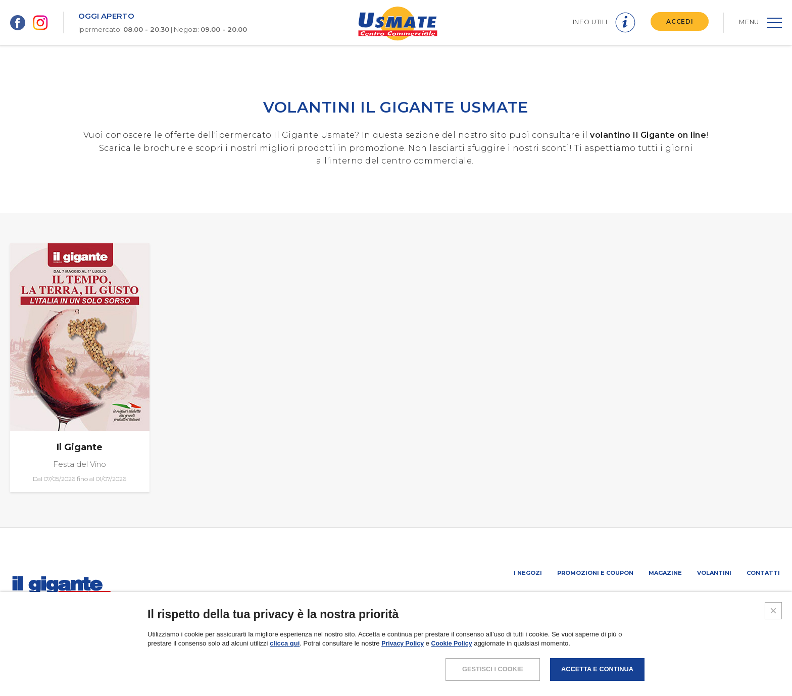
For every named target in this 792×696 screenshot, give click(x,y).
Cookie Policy (454, 687)
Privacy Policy (403, 687)
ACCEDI (678, 21)
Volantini (714, 572)
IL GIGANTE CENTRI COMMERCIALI (729, 599)
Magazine (665, 572)
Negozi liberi (646, 599)
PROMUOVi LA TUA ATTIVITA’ (571, 599)
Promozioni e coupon (595, 572)
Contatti (763, 572)
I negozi (528, 572)
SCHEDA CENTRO (493, 599)
